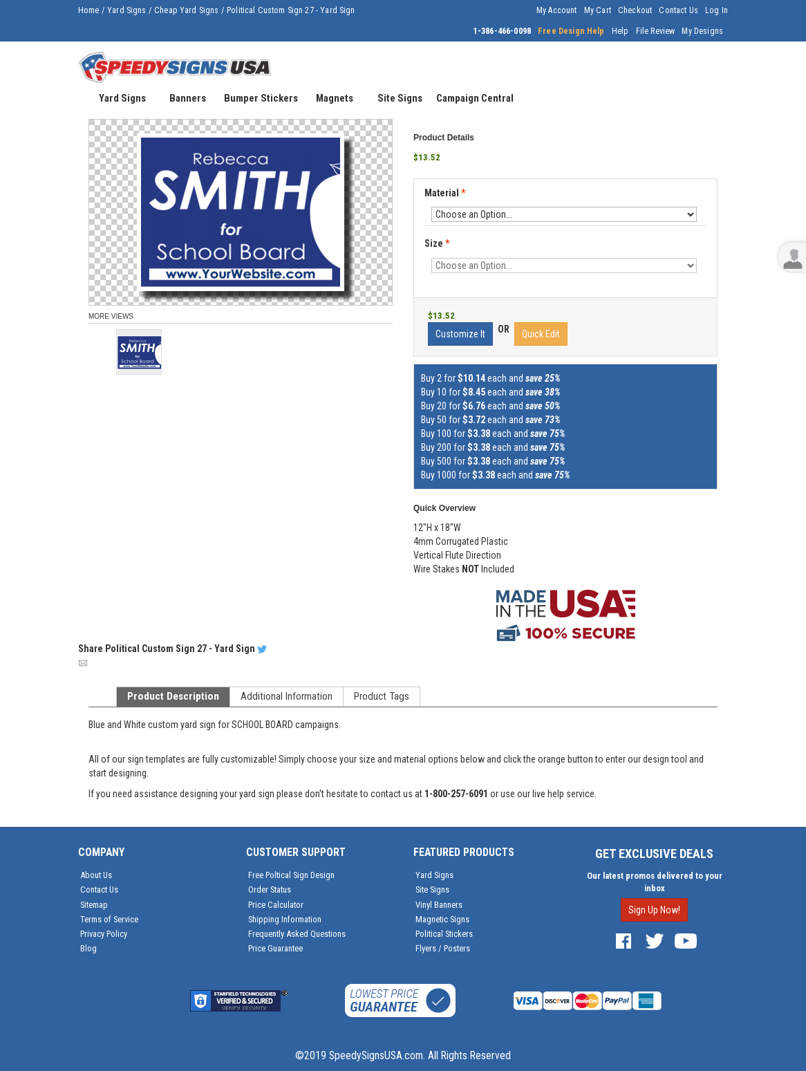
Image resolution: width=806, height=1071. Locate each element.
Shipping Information (284, 919)
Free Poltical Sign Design (291, 875)
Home (89, 10)
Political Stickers (444, 934)
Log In (716, 10)
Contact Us (678, 10)
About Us (96, 875)
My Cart (597, 10)
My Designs (702, 31)
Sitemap (94, 905)
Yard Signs (127, 10)
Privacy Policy (103, 934)
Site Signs (432, 889)
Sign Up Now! (654, 909)
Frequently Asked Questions (297, 934)
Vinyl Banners (438, 905)
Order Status (269, 889)
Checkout (635, 10)
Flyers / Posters (442, 948)
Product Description (173, 696)
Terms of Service (109, 919)
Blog (88, 948)
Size (436, 243)
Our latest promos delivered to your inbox (654, 881)
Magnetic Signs (442, 919)
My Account (556, 10)
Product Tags (381, 696)
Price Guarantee (275, 948)
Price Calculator (275, 905)
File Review (655, 31)
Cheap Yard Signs (186, 10)
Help (620, 31)
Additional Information (286, 696)
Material (445, 193)
